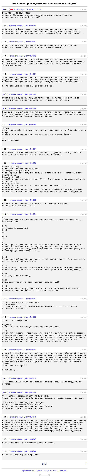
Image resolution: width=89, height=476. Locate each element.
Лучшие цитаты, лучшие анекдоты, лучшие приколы (44, 471)
